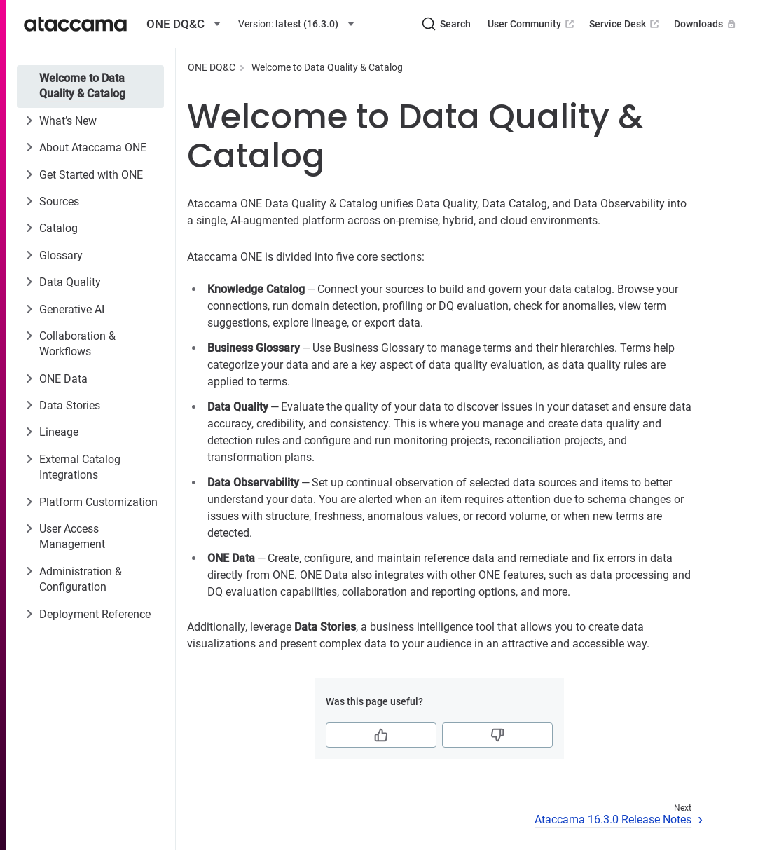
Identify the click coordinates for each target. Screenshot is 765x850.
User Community (532, 23)
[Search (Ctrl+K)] (446, 23)
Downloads (706, 23)
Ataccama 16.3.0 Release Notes (613, 819)
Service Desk (625, 23)
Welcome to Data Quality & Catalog (82, 85)
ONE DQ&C (211, 67)
